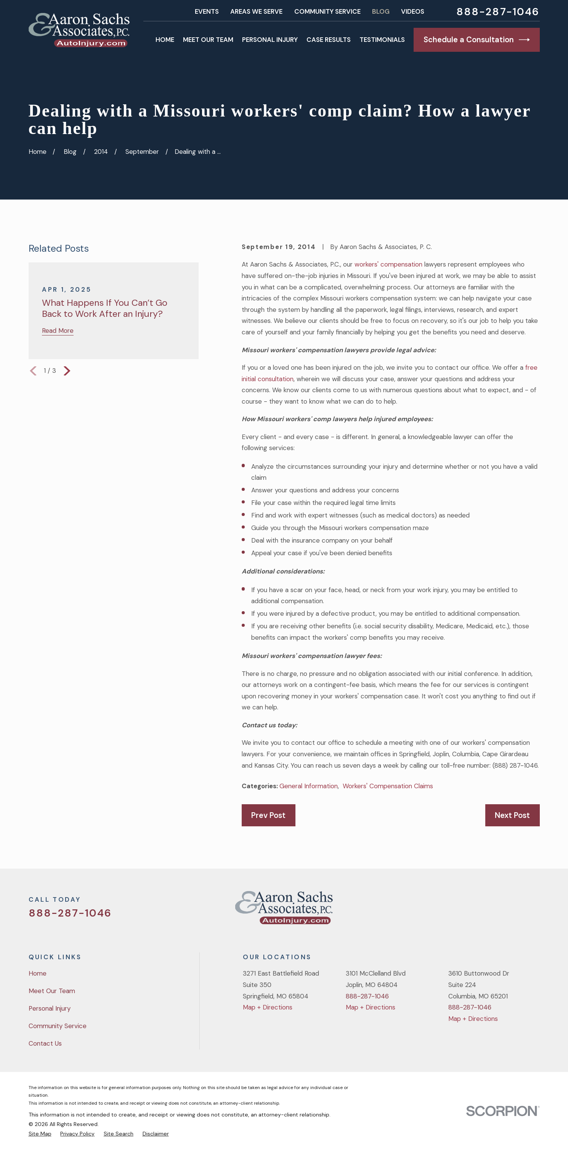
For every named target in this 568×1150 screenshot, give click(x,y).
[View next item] (67, 370)
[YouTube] (514, 910)
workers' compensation (388, 264)
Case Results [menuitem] (328, 39)
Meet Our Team (52, 991)
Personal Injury (50, 1008)
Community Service (327, 11)
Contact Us (45, 1043)
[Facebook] (494, 910)
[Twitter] (473, 910)
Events (207, 11)
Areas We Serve (256, 11)
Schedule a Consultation (477, 39)
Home (38, 973)
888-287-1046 (498, 11)
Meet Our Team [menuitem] (208, 39)
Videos (412, 11)
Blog (381, 11)
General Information (308, 786)
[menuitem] (40, 1134)
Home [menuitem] (165, 39)
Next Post (512, 815)
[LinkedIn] (535, 910)
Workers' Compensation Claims (388, 786)
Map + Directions (267, 1007)
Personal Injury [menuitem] (270, 39)
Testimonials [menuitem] (382, 39)
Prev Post (268, 815)
